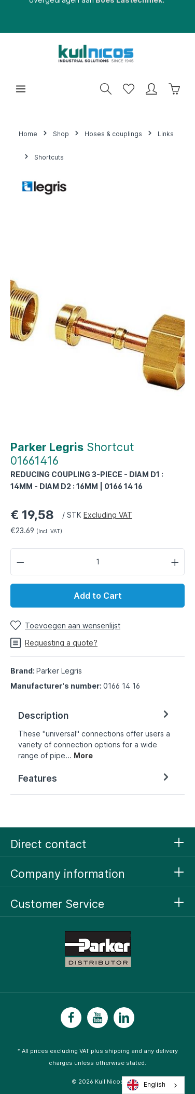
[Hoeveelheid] (98, 561)
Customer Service (57, 904)
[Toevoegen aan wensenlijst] (65, 625)
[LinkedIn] (124, 1017)
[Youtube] (97, 1017)
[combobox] (153, 1085)
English (146, 1085)
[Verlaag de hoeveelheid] (20, 561)
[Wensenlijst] (128, 88)
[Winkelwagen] (174, 88)
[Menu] (20, 88)
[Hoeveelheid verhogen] (175, 561)
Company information (67, 873)
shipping (117, 1051)
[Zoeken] (105, 88)
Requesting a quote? (53, 643)
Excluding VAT (107, 514)
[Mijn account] (151, 88)
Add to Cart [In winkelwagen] (98, 595)
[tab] (94, 734)
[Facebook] (71, 1017)
